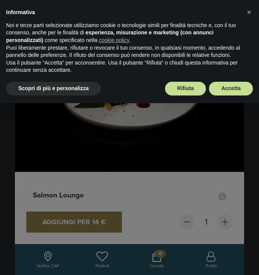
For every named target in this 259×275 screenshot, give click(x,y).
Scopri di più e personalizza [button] (53, 88)
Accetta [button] (231, 88)
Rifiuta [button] (185, 88)
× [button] (249, 12)
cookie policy (114, 40)
